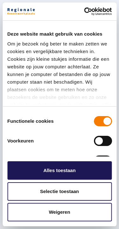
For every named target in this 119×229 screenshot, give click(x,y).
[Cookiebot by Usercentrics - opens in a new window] (85, 11)
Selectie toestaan (59, 191)
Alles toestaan (59, 170)
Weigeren (59, 212)
